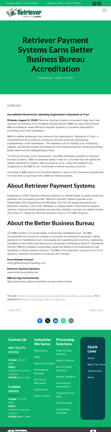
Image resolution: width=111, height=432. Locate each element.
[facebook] (94, 3)
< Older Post (14, 309)
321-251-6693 (30, 3)
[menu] (104, 10)
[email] (99, 3)
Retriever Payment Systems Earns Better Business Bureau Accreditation (55, 295)
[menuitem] (44, 350)
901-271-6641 (73, 3)
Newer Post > (96, 309)
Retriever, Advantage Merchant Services (43, 299)
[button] (14, 105)
